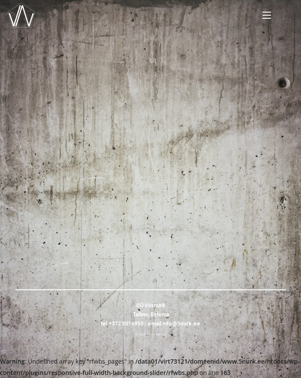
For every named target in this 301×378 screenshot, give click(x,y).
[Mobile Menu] (266, 15)
